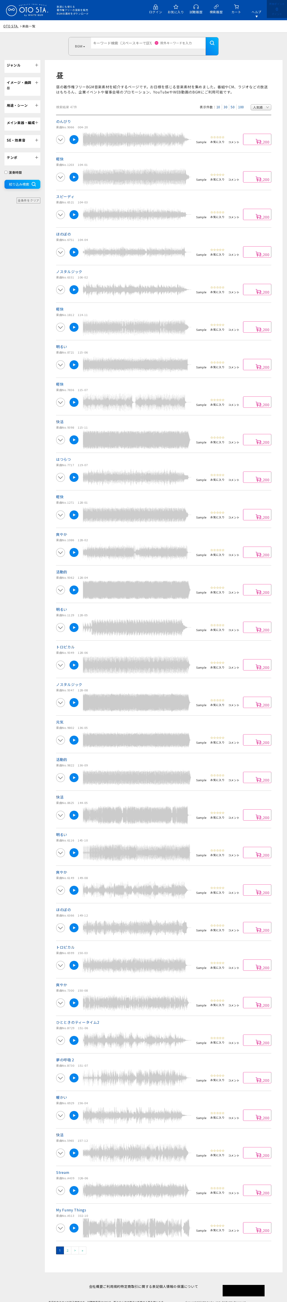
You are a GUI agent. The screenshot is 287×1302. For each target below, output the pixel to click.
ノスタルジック (69, 264)
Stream (62, 1165)
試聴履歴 (196, 12)
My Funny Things (71, 1203)
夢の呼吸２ (65, 1053)
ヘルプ (256, 12)
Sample (201, 135)
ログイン (155, 12)
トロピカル (65, 640)
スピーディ (65, 189)
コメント (234, 135)
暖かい (61, 1090)
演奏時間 (13, 165)
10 (218, 100)
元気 (59, 715)
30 (225, 100)
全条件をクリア (28, 193)
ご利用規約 (109, 1279)
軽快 (59, 152)
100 (241, 100)
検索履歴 (216, 12)
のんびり (63, 114)
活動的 (61, 565)
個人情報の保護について (185, 1279)
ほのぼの (63, 227)
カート (236, 12)
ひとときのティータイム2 (77, 1015)
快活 (59, 415)
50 (233, 100)
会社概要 (89, 1279)
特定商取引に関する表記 (142, 1279)
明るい (61, 340)
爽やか (61, 527)
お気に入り (175, 12)
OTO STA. (11, 26)
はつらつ (63, 452)
